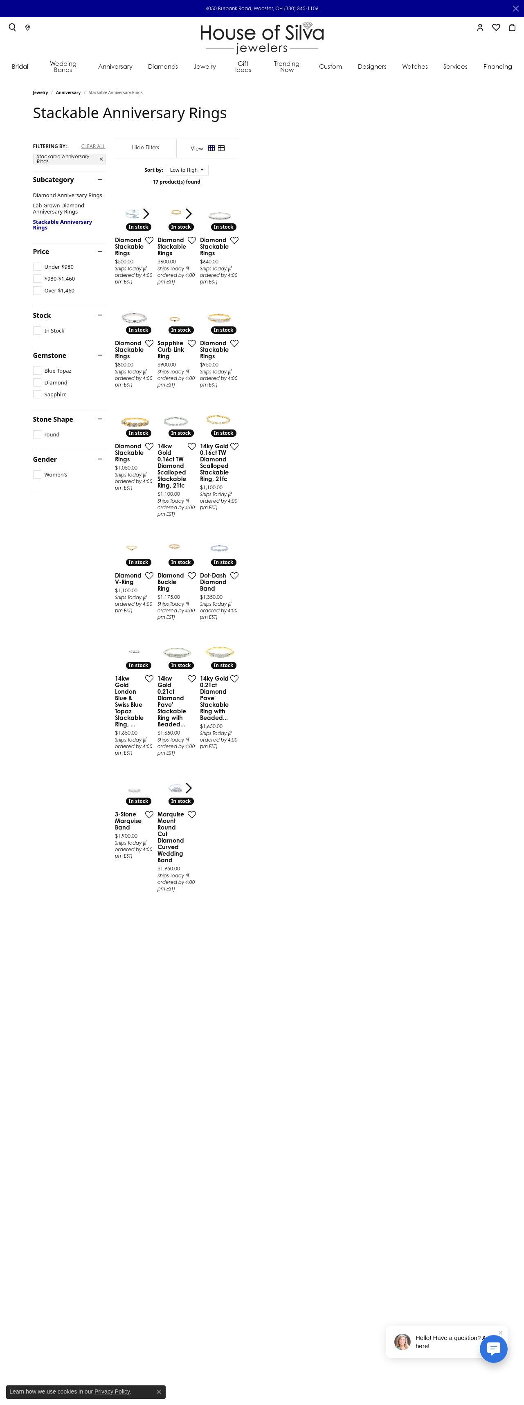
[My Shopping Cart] (512, 27)
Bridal (20, 66)
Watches (415, 66)
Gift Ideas (243, 67)
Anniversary (115, 66)
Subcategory (53, 179)
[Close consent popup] (159, 1391)
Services (455, 66)
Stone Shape (53, 419)
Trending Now (286, 67)
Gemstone (50, 355)
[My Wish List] (496, 27)
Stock (42, 315)
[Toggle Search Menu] (12, 27)
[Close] (516, 8)
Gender (45, 459)
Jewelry (204, 66)
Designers (372, 66)
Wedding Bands (63, 67)
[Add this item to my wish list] (233, 324)
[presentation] (230, 256)
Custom (330, 66)
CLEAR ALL (93, 146)
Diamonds (163, 66)
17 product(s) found (302, 181)
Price (41, 251)
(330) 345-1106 (301, 8)
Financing (498, 66)
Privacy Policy (112, 1391)
